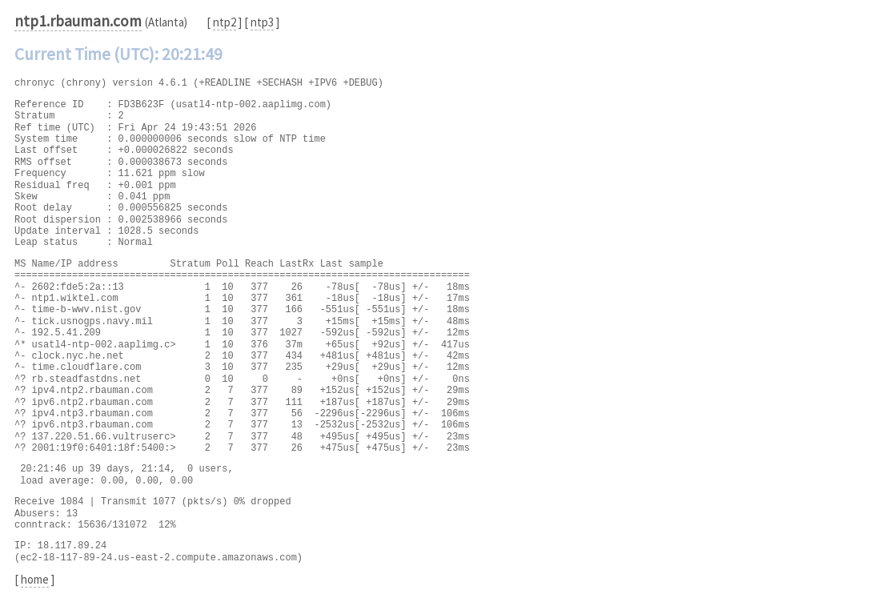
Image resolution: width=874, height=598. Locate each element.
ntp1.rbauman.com (78, 20)
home (35, 579)
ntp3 (262, 22)
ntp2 (224, 22)
